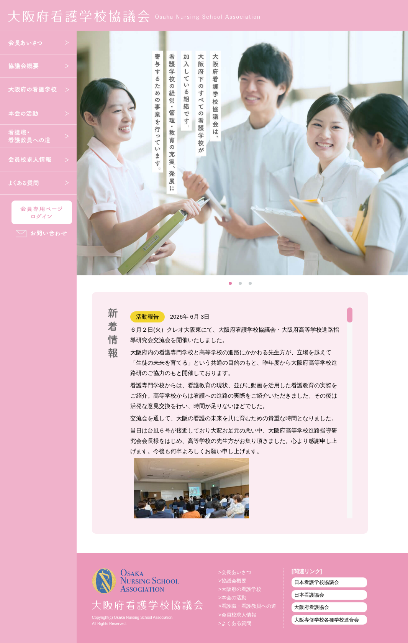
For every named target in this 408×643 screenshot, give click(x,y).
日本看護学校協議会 (316, 582)
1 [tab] (232, 285)
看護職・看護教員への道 (38, 136)
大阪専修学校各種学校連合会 (326, 620)
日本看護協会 (309, 595)
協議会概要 (38, 65)
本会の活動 (38, 112)
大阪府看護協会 (311, 607)
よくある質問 (38, 182)
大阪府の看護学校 (38, 89)
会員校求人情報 (38, 159)
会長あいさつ (38, 42)
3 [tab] (252, 285)
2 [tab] (242, 285)
